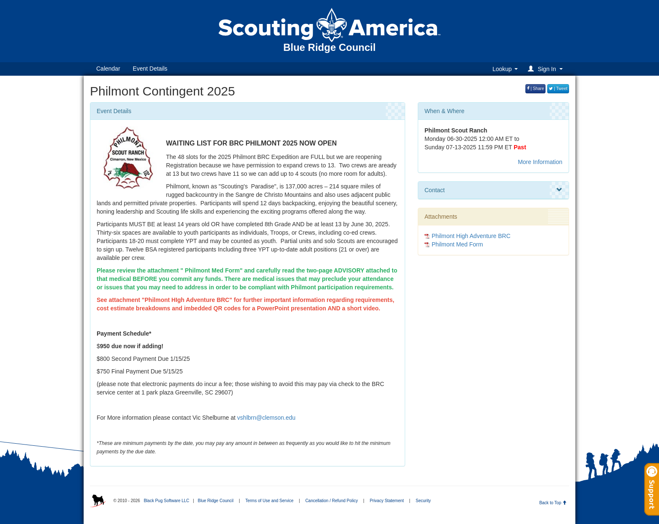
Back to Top (553, 502)
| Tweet (558, 88)
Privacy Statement (387, 500)
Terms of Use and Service (269, 500)
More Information (540, 162)
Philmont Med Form (457, 244)
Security (423, 500)
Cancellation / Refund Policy (331, 500)
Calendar (108, 68)
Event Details (150, 68)
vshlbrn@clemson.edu (266, 417)
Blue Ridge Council (215, 500)
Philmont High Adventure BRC (471, 236)
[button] (546, 68)
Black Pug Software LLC (166, 500)
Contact (493, 190)
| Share (535, 88)
